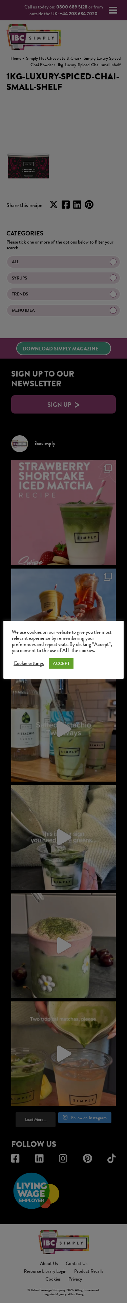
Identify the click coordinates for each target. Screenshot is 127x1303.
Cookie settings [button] (29, 663)
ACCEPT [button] (61, 663)
